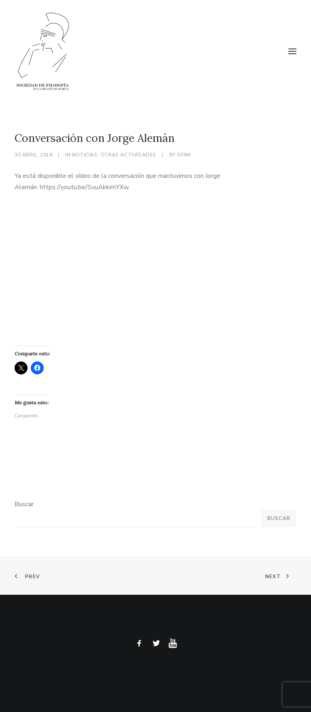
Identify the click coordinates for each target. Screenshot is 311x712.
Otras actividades (128, 155)
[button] (292, 51)
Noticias (85, 155)
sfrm (184, 155)
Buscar (24, 504)
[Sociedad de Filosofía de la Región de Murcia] (155, 51)
